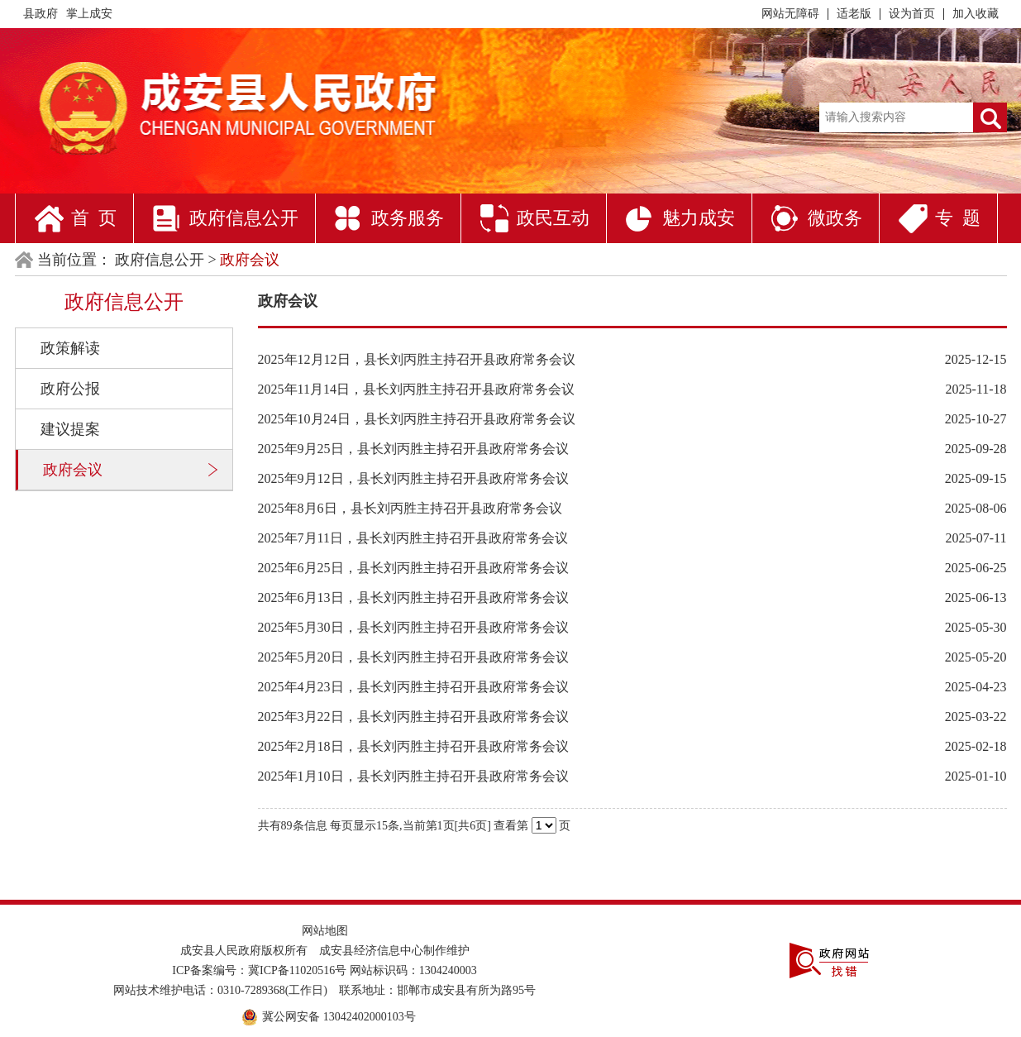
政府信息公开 (243, 218)
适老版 (854, 13)
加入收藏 (975, 13)
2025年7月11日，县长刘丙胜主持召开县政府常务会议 (413, 538)
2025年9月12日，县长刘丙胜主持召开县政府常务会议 (413, 478)
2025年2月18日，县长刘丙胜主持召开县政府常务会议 (413, 746)
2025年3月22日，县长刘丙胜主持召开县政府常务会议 (413, 717)
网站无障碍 (790, 13)
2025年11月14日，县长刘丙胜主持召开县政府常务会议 (416, 389)
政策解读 (70, 348)
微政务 (835, 218)
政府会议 (73, 469)
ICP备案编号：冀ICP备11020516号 (259, 970)
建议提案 (70, 429)
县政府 (40, 13)
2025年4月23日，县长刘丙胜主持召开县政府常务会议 (413, 687)
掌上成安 (89, 13)
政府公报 (70, 388)
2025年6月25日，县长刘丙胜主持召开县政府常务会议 (413, 568)
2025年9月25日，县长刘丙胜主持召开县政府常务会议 (413, 449)
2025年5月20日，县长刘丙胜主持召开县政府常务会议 (413, 657)
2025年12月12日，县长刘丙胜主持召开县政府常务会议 (416, 359)
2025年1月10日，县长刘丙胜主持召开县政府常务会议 (413, 776)
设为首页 (912, 13)
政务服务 (407, 218)
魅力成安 (698, 218)
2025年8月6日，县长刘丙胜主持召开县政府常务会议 (410, 508)
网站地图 (325, 931)
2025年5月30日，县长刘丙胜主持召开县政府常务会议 (413, 627)
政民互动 (553, 218)
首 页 (94, 218)
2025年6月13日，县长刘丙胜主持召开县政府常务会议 (413, 597)
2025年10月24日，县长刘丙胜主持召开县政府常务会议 (416, 419)
